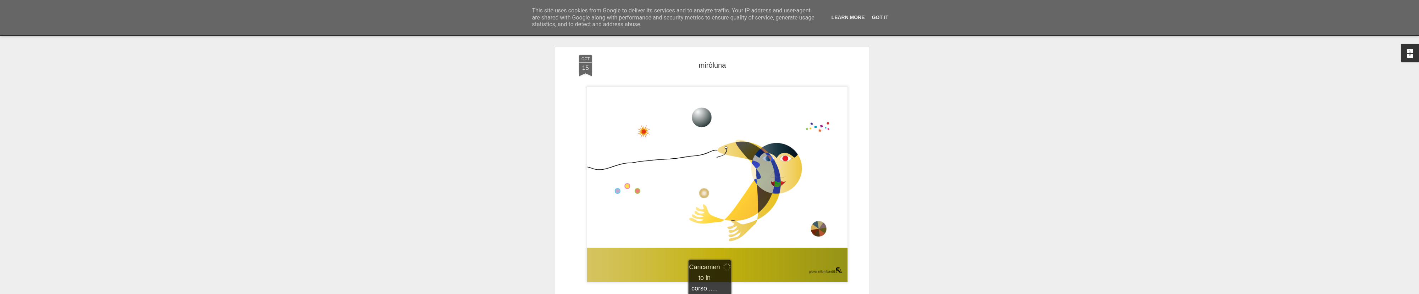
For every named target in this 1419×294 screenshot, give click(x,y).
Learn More (848, 17)
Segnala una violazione (760, 290)
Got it (880, 17)
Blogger (731, 290)
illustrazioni (723, 248)
